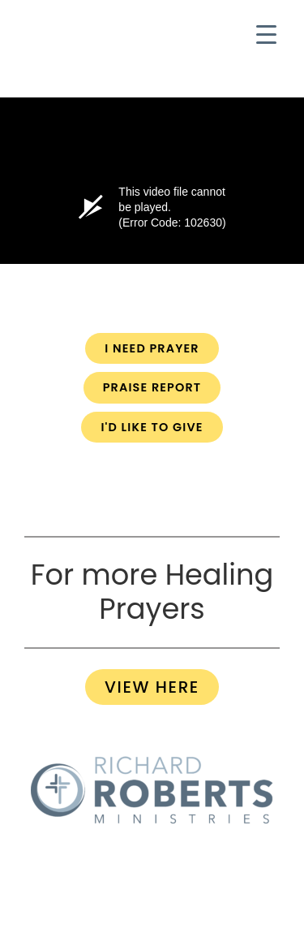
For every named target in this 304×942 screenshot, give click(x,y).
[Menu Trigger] (266, 34)
